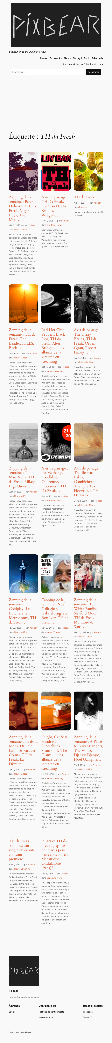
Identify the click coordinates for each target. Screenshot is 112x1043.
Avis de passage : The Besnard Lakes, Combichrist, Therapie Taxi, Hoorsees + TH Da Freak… (87, 482)
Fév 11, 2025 (47, 220)
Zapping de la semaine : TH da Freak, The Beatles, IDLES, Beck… (22, 339)
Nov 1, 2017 (14, 864)
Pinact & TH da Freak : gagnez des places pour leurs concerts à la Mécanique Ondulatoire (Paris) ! (55, 854)
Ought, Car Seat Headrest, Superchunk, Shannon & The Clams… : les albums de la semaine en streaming (54, 753)
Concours (51, 878)
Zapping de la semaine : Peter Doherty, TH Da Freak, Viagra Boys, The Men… (22, 208)
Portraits (83, 207)
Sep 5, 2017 (47, 873)
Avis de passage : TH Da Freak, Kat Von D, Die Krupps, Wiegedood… (54, 206)
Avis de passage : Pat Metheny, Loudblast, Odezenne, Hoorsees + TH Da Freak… (54, 479)
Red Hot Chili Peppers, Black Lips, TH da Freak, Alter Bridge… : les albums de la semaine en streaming (53, 346)
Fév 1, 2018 (79, 765)
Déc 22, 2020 (80, 500)
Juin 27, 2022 (15, 491)
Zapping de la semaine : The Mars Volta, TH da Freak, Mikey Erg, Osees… (22, 477)
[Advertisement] (56, 101)
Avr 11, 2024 (80, 203)
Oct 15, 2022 (47, 367)
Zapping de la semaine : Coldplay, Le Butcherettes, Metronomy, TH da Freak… (22, 611)
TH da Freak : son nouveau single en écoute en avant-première (22, 850)
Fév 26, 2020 (15, 628)
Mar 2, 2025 (14, 225)
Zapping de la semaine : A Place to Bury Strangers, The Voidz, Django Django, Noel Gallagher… (88, 748)
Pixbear (32, 225)
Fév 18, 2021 (47, 496)
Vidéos (24, 229)
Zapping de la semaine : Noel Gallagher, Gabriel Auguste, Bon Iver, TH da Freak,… (55, 611)
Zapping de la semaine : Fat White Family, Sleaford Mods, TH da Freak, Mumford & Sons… (86, 613)
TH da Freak (84, 197)
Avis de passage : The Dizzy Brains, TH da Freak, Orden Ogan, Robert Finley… (87, 341)
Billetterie (51, 225)
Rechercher (93, 72)
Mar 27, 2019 (80, 632)
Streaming (58, 371)
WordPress (26, 1032)
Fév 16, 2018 (47, 774)
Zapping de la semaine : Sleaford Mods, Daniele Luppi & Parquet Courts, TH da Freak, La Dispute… (23, 750)
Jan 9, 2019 (14, 769)
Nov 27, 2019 (47, 628)
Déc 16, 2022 (15, 353)
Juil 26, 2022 (80, 358)
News (17, 229)
